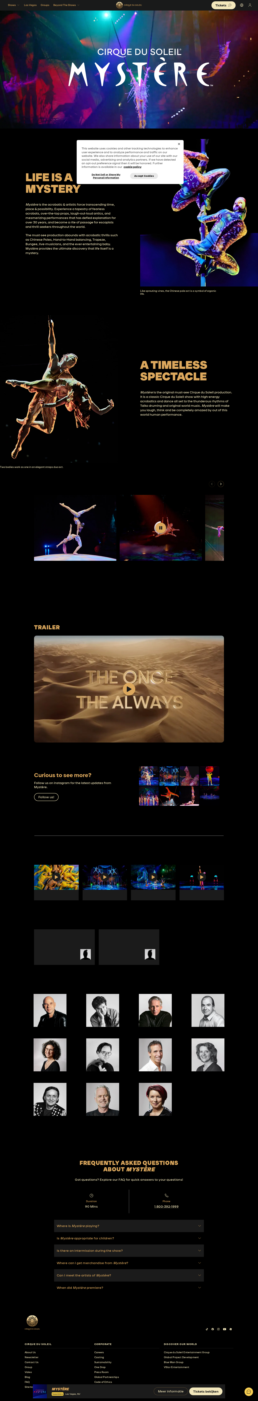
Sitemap (30, 1386)
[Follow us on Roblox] (230, 1329)
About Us (30, 1352)
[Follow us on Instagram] (218, 1329)
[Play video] (160, 528)
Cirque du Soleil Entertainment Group (187, 1352)
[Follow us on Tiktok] (207, 1329)
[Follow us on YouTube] (224, 1329)
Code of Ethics (103, 1382)
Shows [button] (14, 5)
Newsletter (32, 1357)
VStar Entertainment (176, 1367)
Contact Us (32, 1362)
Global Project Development (181, 1357)
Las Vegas (30, 5)
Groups (45, 5)
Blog (27, 1377)
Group (28, 1367)
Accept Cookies (144, 175)
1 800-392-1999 (166, 1206)
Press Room (101, 1372)
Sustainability (103, 1362)
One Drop (100, 1367)
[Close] (179, 144)
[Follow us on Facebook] (213, 1329)
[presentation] (57, 1344)
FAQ (27, 1382)
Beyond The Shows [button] (66, 5)
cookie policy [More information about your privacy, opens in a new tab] (133, 167)
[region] (130, 162)
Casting (99, 1357)
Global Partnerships (106, 1377)
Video (28, 1372)
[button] (221, 484)
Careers (99, 1352)
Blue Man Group (174, 1362)
